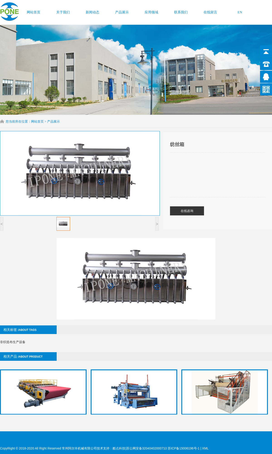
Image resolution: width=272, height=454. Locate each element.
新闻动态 (92, 11)
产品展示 (122, 11)
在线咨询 (187, 199)
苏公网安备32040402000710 (146, 448)
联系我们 (181, 11)
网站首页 (33, 11)
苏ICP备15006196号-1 (184, 448)
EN (240, 11)
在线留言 (210, 11)
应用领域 (151, 11)
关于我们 (63, 11)
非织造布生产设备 (12, 330)
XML (205, 448)
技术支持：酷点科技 (111, 448)
